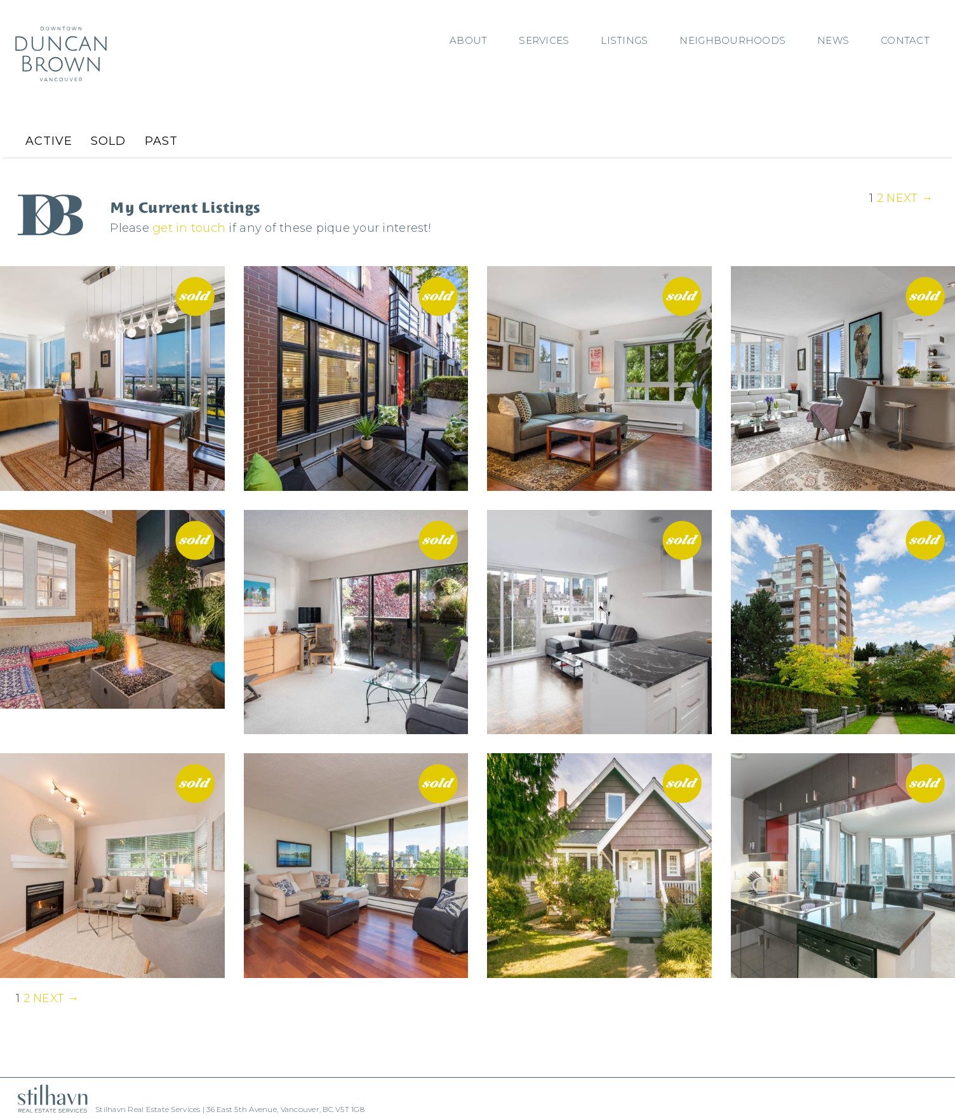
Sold (108, 141)
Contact (905, 40)
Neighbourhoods (732, 40)
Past (161, 141)
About (468, 40)
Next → (909, 198)
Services (544, 40)
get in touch (188, 228)
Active (48, 141)
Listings (624, 40)
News (833, 40)
